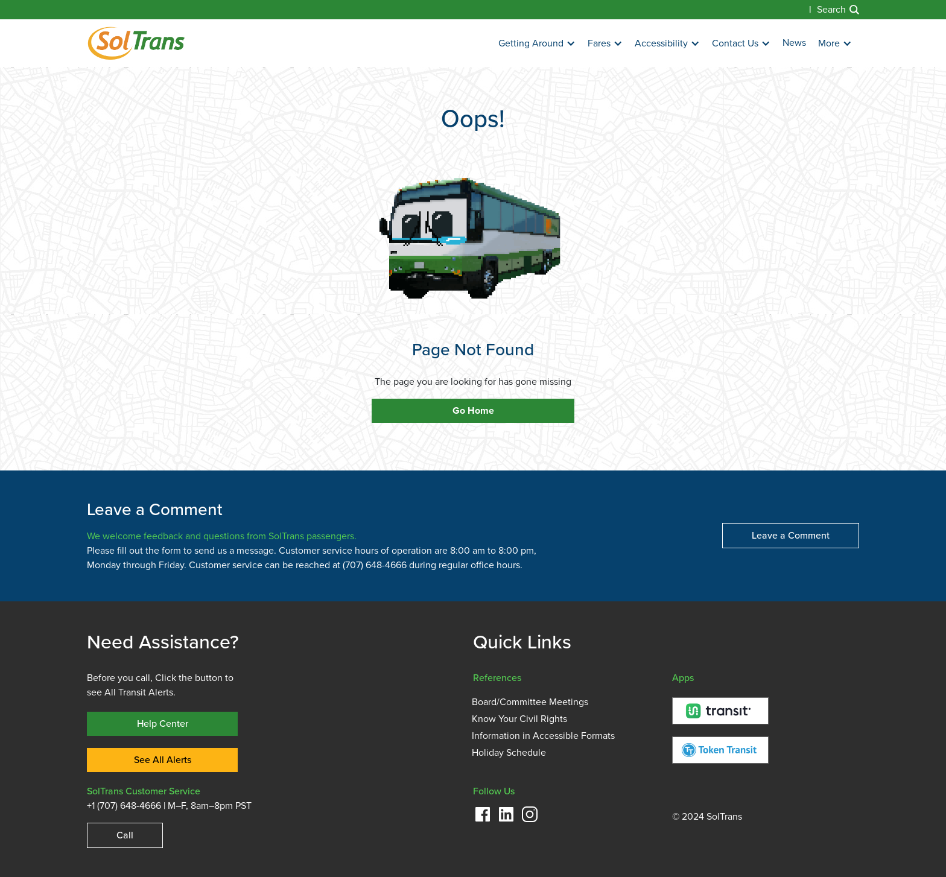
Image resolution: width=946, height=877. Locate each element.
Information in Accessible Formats (543, 736)
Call (124, 835)
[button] (537, 44)
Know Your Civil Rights (519, 719)
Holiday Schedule (509, 753)
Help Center (162, 723)
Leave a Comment (791, 535)
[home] (136, 43)
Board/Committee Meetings (530, 702)
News (794, 43)
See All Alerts (162, 760)
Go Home (473, 411)
